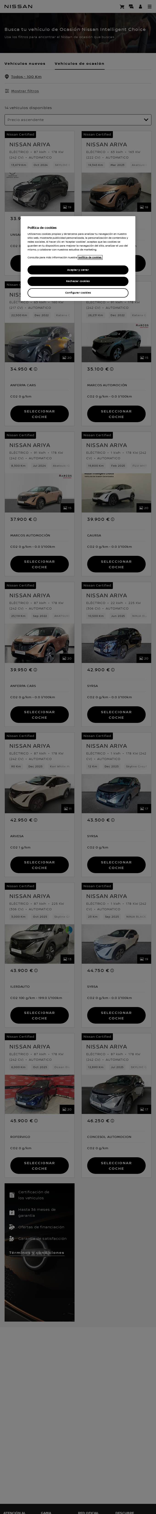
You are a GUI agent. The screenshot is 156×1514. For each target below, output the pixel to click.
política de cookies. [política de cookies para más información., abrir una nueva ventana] (90, 257)
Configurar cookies (78, 292)
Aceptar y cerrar (78, 269)
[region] (78, 258)
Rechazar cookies (78, 281)
